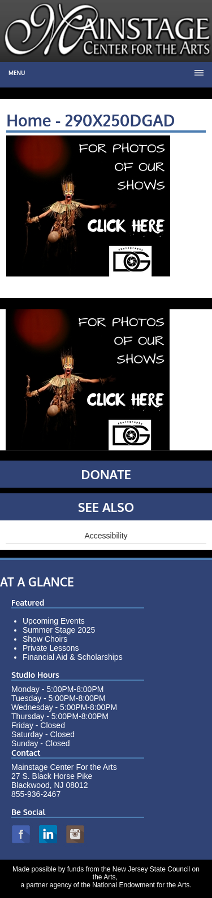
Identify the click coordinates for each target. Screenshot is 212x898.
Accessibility (105, 535)
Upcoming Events (54, 620)
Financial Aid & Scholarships (73, 657)
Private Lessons (51, 647)
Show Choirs (45, 638)
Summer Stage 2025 (59, 629)
